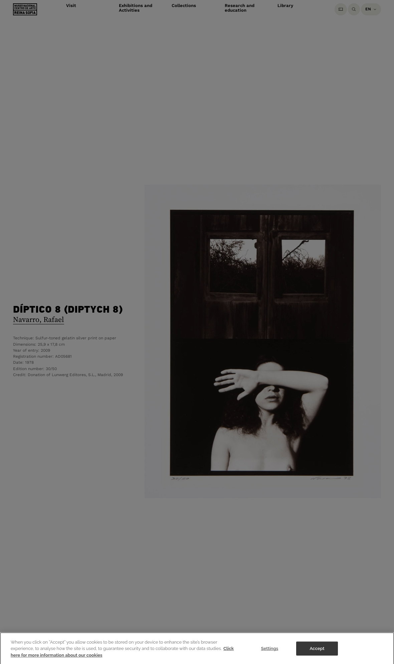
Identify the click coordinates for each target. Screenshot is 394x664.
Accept (317, 651)
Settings (269, 651)
